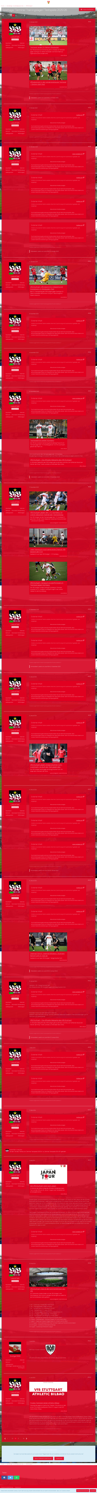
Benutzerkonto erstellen (43, 1458)
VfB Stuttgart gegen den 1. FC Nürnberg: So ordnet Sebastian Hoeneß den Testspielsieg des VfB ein (46, 513)
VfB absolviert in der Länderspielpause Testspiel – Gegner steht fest (48, 83)
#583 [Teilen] (89, 146)
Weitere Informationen (82, 1490)
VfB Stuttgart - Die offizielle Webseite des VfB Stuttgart (51, 460)
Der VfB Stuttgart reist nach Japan (43, 1186)
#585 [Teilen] (89, 313)
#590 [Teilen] (89, 676)
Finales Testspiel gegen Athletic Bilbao (44, 1403)
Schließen (92, 1490)
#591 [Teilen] (89, 715)
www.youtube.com (77, 154)
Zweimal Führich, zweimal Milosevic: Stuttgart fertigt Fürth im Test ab (47, 954)
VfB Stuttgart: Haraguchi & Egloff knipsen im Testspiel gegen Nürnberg (46, 584)
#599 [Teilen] (89, 1341)
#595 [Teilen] (89, 1047)
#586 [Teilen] (89, 352)
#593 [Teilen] (89, 880)
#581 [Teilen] (89, 21)
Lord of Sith (46, 98)
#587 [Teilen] (89, 391)
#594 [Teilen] (89, 981)
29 (10, 15)
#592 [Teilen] (89, 789)
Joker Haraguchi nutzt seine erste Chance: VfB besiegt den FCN (47, 550)
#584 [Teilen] (89, 261)
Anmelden (59, 1458)
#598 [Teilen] (89, 1263)
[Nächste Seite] (24, 15)
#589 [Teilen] (89, 609)
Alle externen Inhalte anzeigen (57, 123)
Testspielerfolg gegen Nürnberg (42, 440)
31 (16, 15)
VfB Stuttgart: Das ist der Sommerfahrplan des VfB (47, 1290)
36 (21, 15)
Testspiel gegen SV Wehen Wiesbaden (44, 47)
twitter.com (79, 115)
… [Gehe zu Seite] (7, 15)
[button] (2, 2)
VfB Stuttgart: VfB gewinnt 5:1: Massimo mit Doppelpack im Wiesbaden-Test (46, 288)
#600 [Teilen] (89, 1377)
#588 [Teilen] (89, 487)
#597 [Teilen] (89, 1160)
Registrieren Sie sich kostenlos (51, 1454)
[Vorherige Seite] (3, 15)
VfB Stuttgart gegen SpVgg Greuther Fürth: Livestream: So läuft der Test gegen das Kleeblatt (46, 766)
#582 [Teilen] (89, 107)
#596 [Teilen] (89, 1110)
